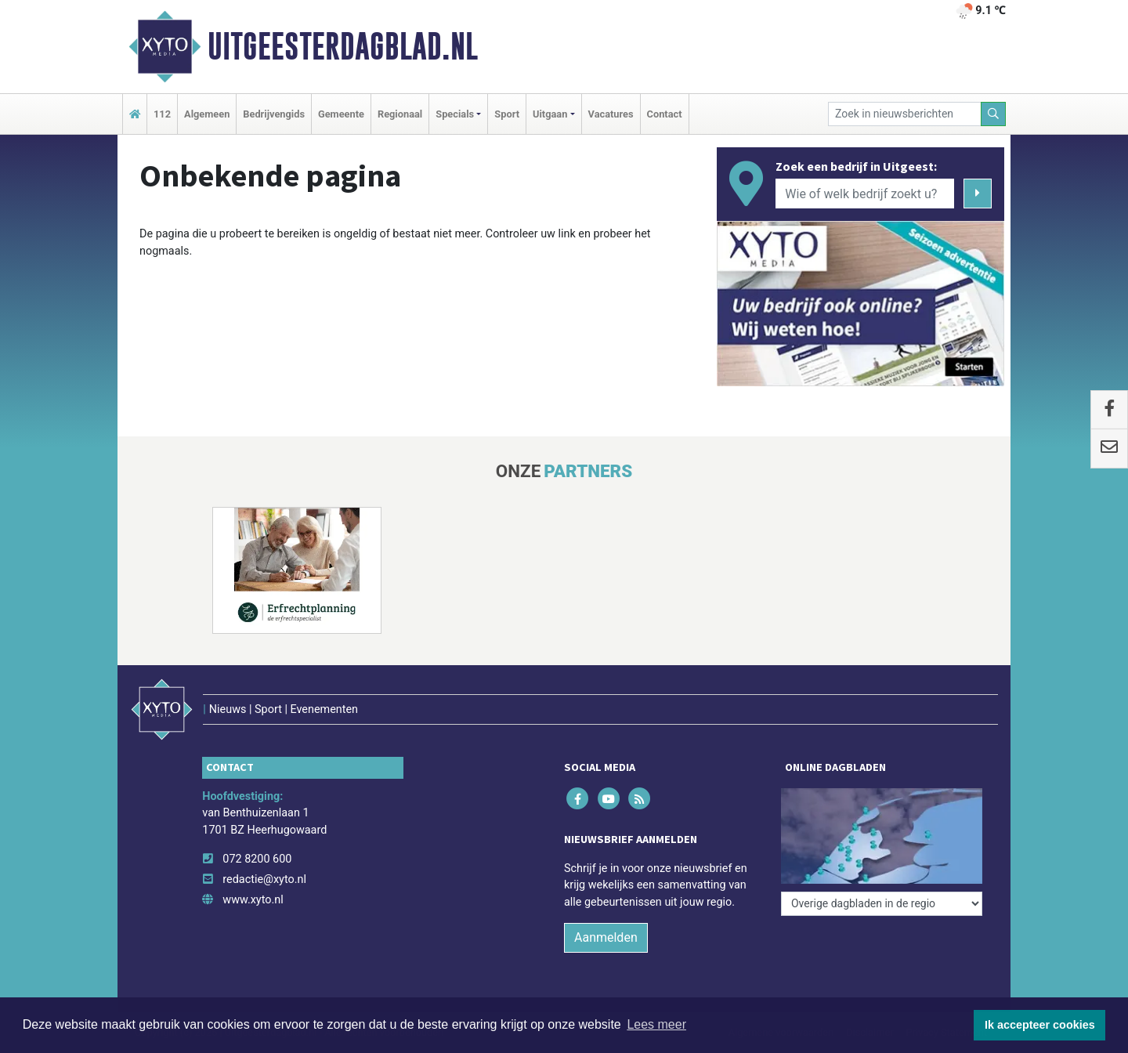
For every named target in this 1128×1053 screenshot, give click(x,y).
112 (162, 114)
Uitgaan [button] (550, 114)
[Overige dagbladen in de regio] (881, 904)
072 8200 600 (256, 859)
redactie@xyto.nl (264, 879)
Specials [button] (455, 114)
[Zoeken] (993, 114)
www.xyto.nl (252, 899)
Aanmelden (606, 937)
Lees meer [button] (656, 1024)
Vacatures (611, 114)
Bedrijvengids (274, 114)
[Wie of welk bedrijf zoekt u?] (865, 193)
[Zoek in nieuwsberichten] (905, 114)
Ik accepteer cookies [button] (1040, 1025)
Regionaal (400, 114)
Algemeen (207, 114)
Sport (506, 114)
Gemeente (341, 114)
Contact (664, 114)
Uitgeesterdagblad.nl (343, 46)
